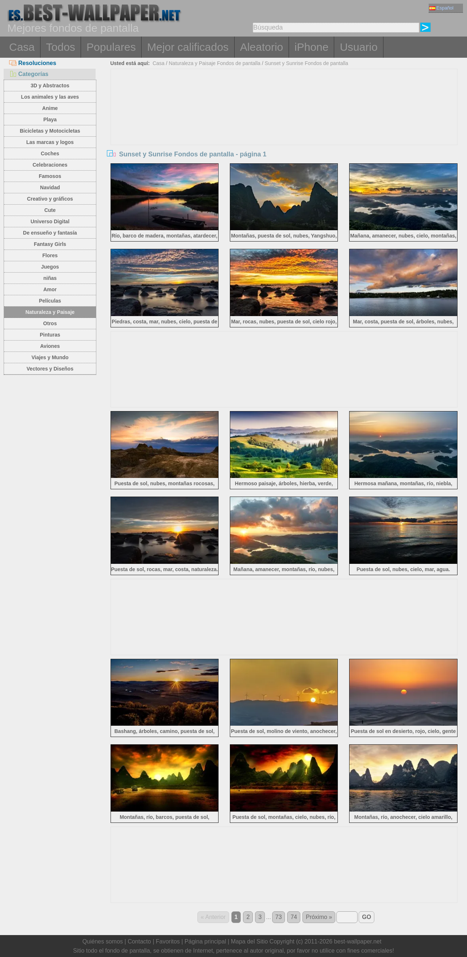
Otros (50, 323)
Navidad (50, 187)
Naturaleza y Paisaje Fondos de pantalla (214, 63)
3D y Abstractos (50, 85)
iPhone (311, 47)
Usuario (358, 47)
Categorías (29, 74)
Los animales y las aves (50, 97)
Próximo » (319, 917)
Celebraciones (49, 165)
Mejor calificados (187, 47)
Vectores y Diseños (50, 369)
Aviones (50, 346)
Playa (50, 119)
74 (293, 917)
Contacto (139, 941)
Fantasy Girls (50, 244)
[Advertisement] (284, 124)
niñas (50, 278)
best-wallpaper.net (358, 941)
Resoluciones (32, 63)
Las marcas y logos (50, 142)
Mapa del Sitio (249, 941)
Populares (111, 47)
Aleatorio (261, 47)
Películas (50, 301)
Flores (50, 255)
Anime (50, 108)
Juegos (50, 267)
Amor (50, 289)
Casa (22, 47)
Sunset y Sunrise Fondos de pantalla (306, 63)
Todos (60, 47)
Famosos (50, 176)
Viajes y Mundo (50, 357)
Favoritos (168, 941)
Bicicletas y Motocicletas (50, 131)
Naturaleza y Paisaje (50, 312)
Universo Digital (50, 221)
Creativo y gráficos (50, 199)
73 (278, 917)
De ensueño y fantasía (50, 233)
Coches (50, 153)
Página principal (205, 941)
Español (441, 8)
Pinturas (50, 335)
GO (366, 917)
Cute (49, 210)
